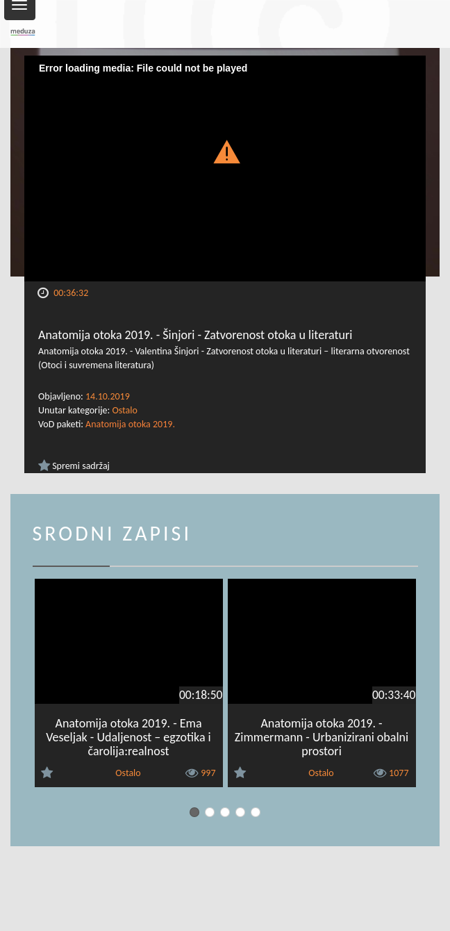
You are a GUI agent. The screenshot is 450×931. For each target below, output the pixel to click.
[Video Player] (225, 168)
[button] (225, 150)
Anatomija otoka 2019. (130, 424)
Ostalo (124, 410)
